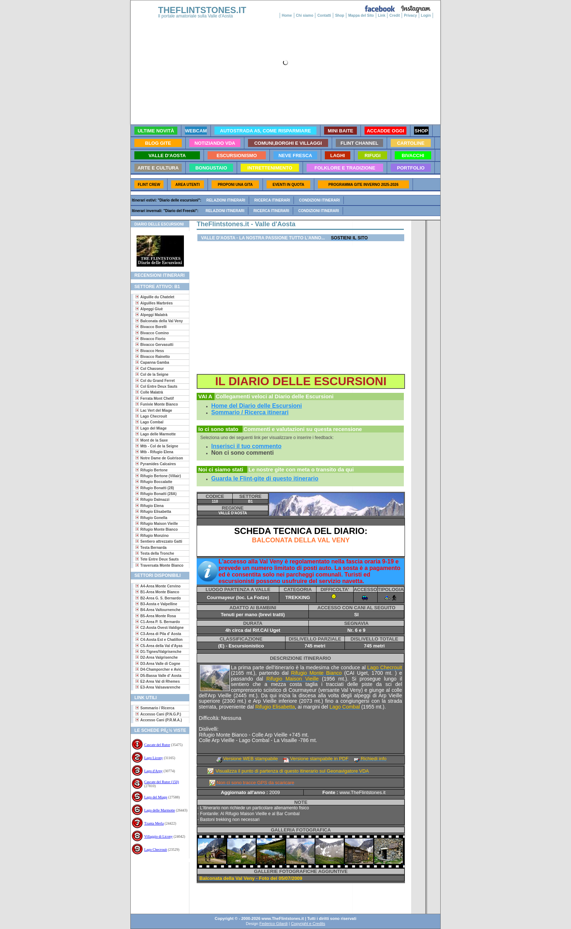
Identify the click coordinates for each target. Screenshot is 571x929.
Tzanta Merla (154, 823)
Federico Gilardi (273, 923)
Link (382, 15)
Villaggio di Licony (158, 836)
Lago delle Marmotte (159, 810)
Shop (339, 15)
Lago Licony (153, 758)
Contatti (324, 15)
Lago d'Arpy (153, 771)
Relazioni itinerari (225, 200)
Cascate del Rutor (157, 745)
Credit (394, 15)
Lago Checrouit (155, 850)
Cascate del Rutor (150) (161, 782)
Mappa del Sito (361, 15)
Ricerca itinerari (272, 200)
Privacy (410, 15)
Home (287, 15)
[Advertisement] (157, 885)
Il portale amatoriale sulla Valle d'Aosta (195, 16)
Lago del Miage (155, 797)
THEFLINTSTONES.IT (202, 10)
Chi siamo (305, 15)
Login (426, 15)
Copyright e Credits (308, 923)
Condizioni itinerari (319, 200)
